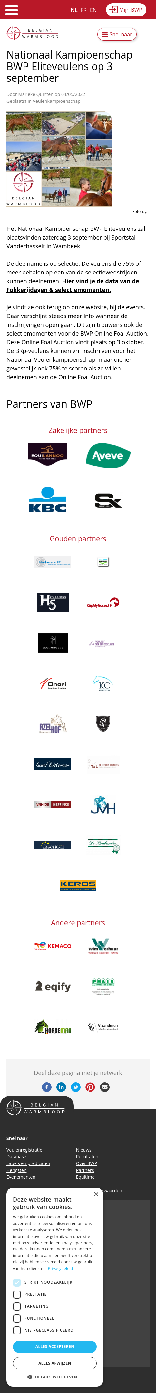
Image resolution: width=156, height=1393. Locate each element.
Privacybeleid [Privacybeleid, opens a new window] (60, 1268)
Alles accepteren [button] (54, 1346)
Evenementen (20, 1177)
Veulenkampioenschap (57, 101)
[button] (55, 1377)
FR (84, 10)
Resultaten (87, 1156)
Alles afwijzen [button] (54, 1363)
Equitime (85, 1177)
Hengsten (16, 1170)
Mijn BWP (130, 9)
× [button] (95, 1194)
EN (93, 10)
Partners (85, 1170)
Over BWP (86, 1163)
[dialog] (54, 1287)
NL (74, 10)
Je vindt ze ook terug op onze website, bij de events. (75, 307)
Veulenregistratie (24, 1150)
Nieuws (84, 1150)
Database (16, 1156)
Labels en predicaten (28, 1163)
